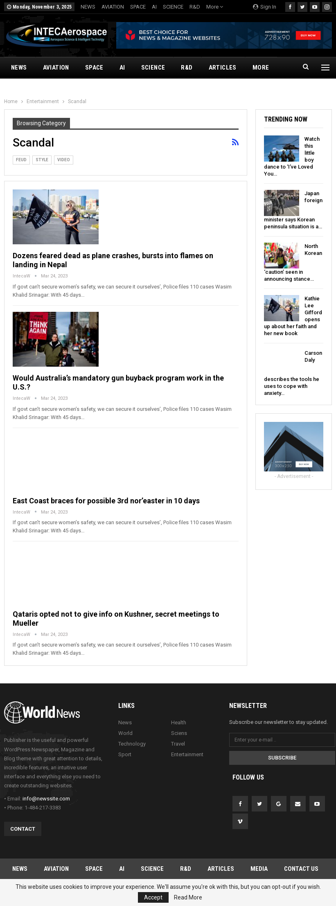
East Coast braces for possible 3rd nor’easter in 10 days (106, 500)
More (214, 7)
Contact (22, 829)
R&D (194, 7)
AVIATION (112, 7)
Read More (188, 897)
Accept (153, 897)
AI (154, 7)
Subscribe (282, 758)
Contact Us (301, 868)
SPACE (138, 7)
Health (178, 722)
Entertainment (187, 754)
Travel (178, 744)
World (125, 733)
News (125, 722)
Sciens (179, 733)
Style (42, 160)
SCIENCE (173, 7)
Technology (132, 744)
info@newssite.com (46, 799)
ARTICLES (223, 67)
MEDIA (259, 868)
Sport (124, 754)
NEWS (88, 7)
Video (63, 160)
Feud (21, 160)
